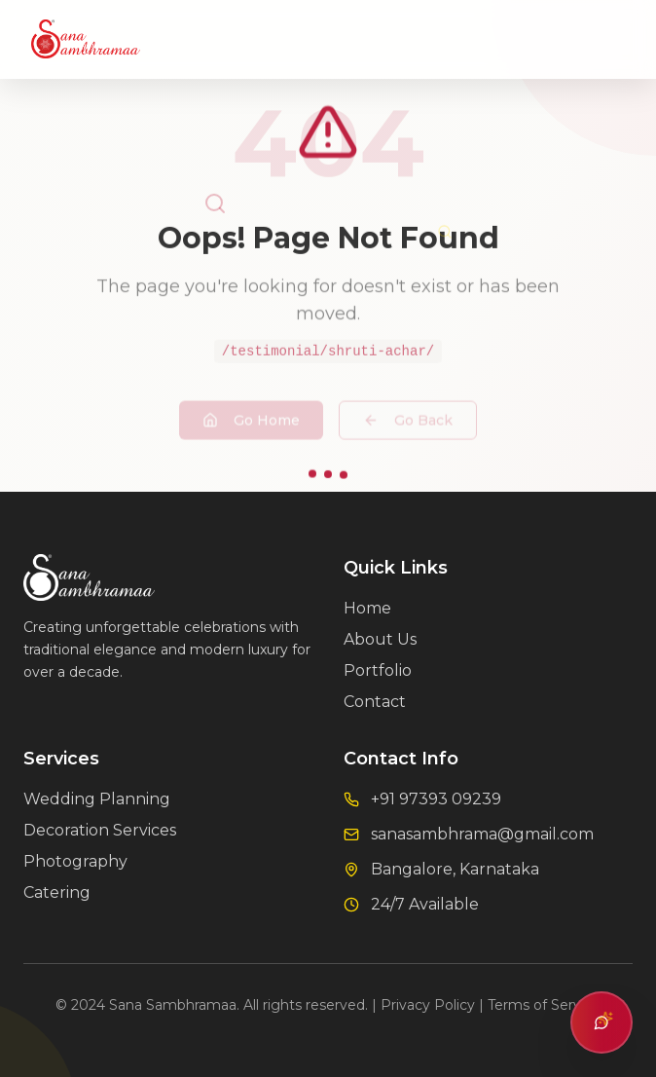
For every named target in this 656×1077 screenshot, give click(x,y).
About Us (380, 639)
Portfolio (378, 670)
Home (367, 608)
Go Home (251, 409)
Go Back (408, 409)
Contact (375, 701)
